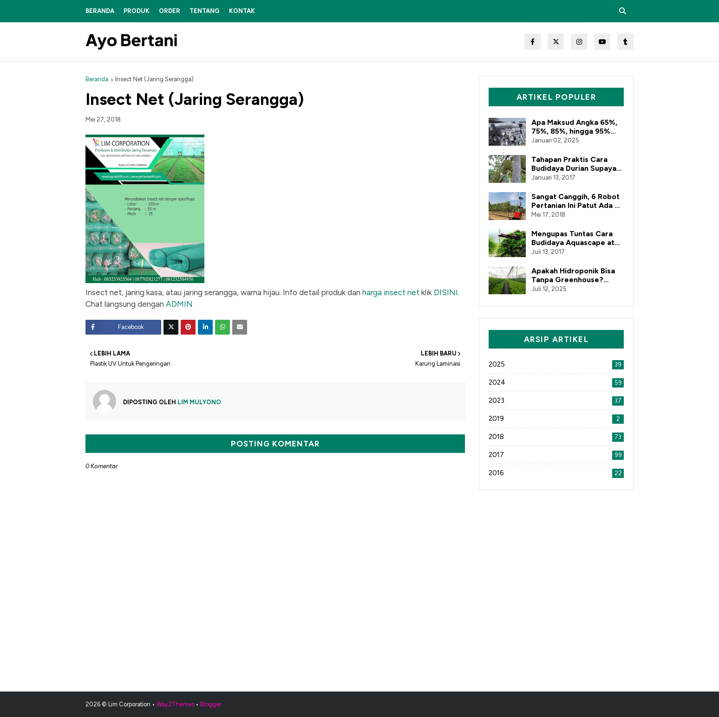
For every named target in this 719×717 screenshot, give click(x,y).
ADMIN (179, 304)
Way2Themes (175, 704)
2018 (556, 437)
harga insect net (390, 292)
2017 (556, 455)
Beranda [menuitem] (99, 10)
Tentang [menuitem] (205, 10)
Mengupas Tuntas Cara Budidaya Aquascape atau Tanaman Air (577, 238)
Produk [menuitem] (137, 10)
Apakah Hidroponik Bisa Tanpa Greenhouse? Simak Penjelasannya (573, 275)
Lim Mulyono (198, 402)
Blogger (210, 704)
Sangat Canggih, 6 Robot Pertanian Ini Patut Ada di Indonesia (576, 201)
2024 (556, 382)
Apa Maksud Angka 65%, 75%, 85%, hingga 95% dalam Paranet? (574, 127)
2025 (556, 364)
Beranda (96, 79)
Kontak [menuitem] (242, 10)
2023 (556, 400)
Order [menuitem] (169, 10)
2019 (556, 418)
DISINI (446, 292)
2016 (556, 473)
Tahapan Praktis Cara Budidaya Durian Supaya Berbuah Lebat (573, 164)
